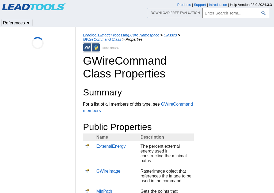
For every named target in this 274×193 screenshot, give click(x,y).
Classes (170, 35)
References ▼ (16, 23)
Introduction (218, 5)
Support (200, 5)
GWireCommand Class (102, 39)
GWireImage (108, 171)
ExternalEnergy (110, 146)
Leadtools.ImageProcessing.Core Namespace (121, 35)
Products (184, 5)
